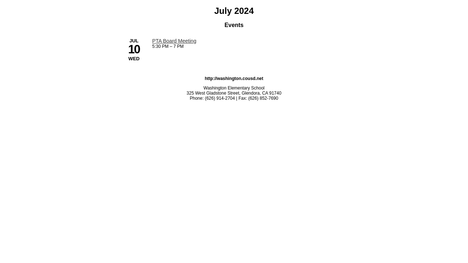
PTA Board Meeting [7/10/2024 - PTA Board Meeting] (174, 41)
